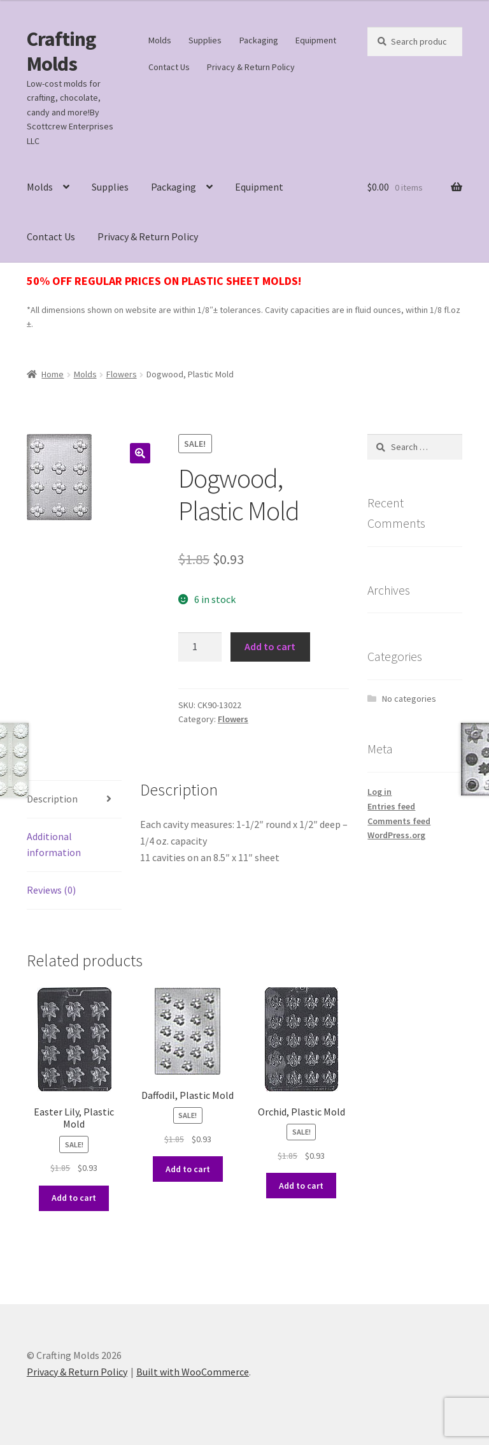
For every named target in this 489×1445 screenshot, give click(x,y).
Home (52, 374)
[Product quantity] (200, 647)
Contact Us (169, 67)
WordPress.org (396, 835)
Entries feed (391, 806)
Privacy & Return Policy (251, 67)
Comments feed (398, 821)
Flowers (121, 374)
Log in (379, 791)
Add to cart (269, 646)
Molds (159, 40)
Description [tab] (52, 798)
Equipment (315, 40)
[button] (140, 453)
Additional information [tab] (54, 844)
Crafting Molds (61, 51)
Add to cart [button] (74, 1197)
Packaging (258, 40)
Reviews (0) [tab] (51, 889)
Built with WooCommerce (192, 1371)
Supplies (205, 40)
